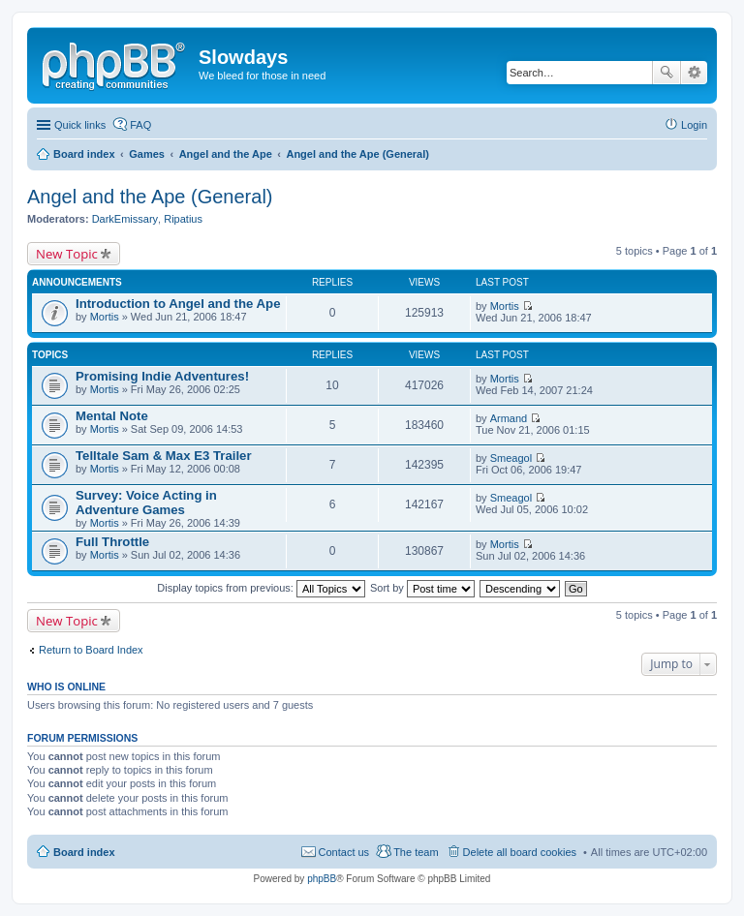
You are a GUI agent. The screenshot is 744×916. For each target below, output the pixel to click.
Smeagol (511, 458)
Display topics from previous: (261, 588)
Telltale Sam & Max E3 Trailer (164, 455)
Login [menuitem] (694, 125)
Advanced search (694, 72)
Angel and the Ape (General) (150, 196)
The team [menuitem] (415, 852)
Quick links (80, 125)
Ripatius (183, 219)
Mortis (104, 316)
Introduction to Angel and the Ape (178, 303)
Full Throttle (112, 541)
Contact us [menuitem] (344, 852)
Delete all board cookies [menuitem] (519, 852)
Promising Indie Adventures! (162, 376)
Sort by (422, 588)
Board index (84, 852)
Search (666, 72)
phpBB (321, 878)
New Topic (67, 253)
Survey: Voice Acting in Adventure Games (146, 502)
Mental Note (112, 416)
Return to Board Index (91, 650)
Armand (509, 418)
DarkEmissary (125, 219)
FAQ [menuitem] (140, 125)
